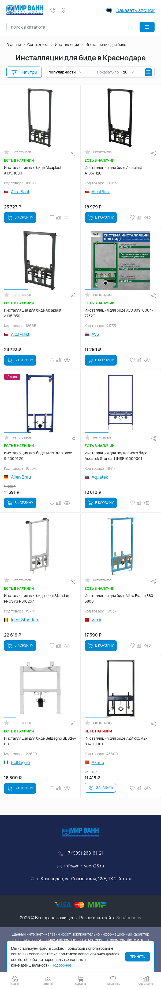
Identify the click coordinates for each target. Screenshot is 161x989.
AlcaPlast (20, 192)
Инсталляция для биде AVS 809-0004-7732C (119, 313)
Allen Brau (21, 477)
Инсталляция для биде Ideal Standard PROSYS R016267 (37, 598)
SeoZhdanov (128, 918)
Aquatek (100, 477)
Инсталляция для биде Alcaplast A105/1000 (33, 170)
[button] (147, 27)
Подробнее (61, 965)
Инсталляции (67, 44)
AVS (95, 334)
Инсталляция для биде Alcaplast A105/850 (33, 313)
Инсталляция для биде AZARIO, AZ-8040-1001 (116, 741)
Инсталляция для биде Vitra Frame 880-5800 (120, 598)
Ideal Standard (25, 620)
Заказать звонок (135, 10)
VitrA (96, 620)
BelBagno (20, 762)
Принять (137, 956)
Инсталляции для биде (105, 44)
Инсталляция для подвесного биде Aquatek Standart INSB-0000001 (116, 455)
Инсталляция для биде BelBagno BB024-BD (40, 741)
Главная (13, 44)
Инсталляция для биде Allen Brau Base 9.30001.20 (38, 455)
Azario (98, 762)
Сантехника (37, 44)
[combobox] (71, 27)
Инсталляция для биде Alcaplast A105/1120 (113, 170)
